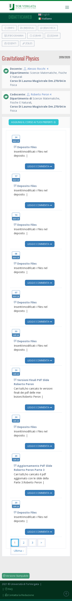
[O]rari (35, 35)
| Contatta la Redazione (18, 595)
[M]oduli (27, 28)
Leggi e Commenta (39, 166)
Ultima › (18, 551)
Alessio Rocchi (36, 68)
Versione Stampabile (15, 575)
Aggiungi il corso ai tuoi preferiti (33, 122)
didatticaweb (20, 17)
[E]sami (52, 35)
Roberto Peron (40, 94)
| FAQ (7, 589)
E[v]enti (10, 43)
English (44, 14)
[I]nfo (9, 28)
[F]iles (27, 43)
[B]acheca (47, 28)
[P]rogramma (14, 35)
